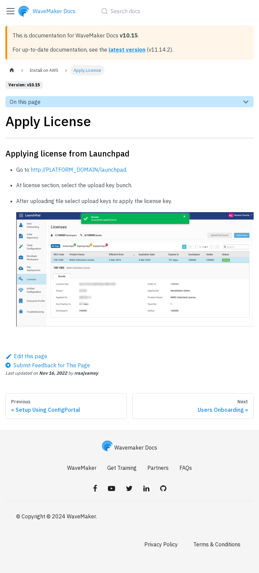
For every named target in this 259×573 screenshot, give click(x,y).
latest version (127, 49)
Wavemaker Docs (129, 447)
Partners (158, 467)
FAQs (185, 467)
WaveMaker (81, 467)
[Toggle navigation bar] (10, 11)
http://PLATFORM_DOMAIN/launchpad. (79, 169)
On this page (25, 101)
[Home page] (11, 70)
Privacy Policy (161, 544)
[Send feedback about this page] (47, 365)
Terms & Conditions (216, 544)
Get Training (122, 467)
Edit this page (26, 356)
